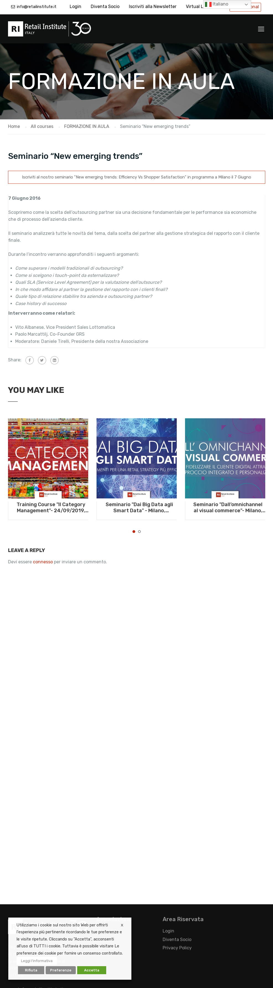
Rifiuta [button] (31, 970)
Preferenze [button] (60, 970)
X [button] (122, 925)
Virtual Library (200, 6)
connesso (43, 561)
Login (75, 6)
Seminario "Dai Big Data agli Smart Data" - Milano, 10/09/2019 (139, 507)
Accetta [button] (91, 970)
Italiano (216, 4)
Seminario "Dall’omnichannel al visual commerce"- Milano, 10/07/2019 (227, 507)
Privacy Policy (177, 947)
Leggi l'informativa (37, 961)
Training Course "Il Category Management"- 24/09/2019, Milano (51, 507)
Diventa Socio (105, 6)
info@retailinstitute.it (36, 6)
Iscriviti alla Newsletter (152, 6)
